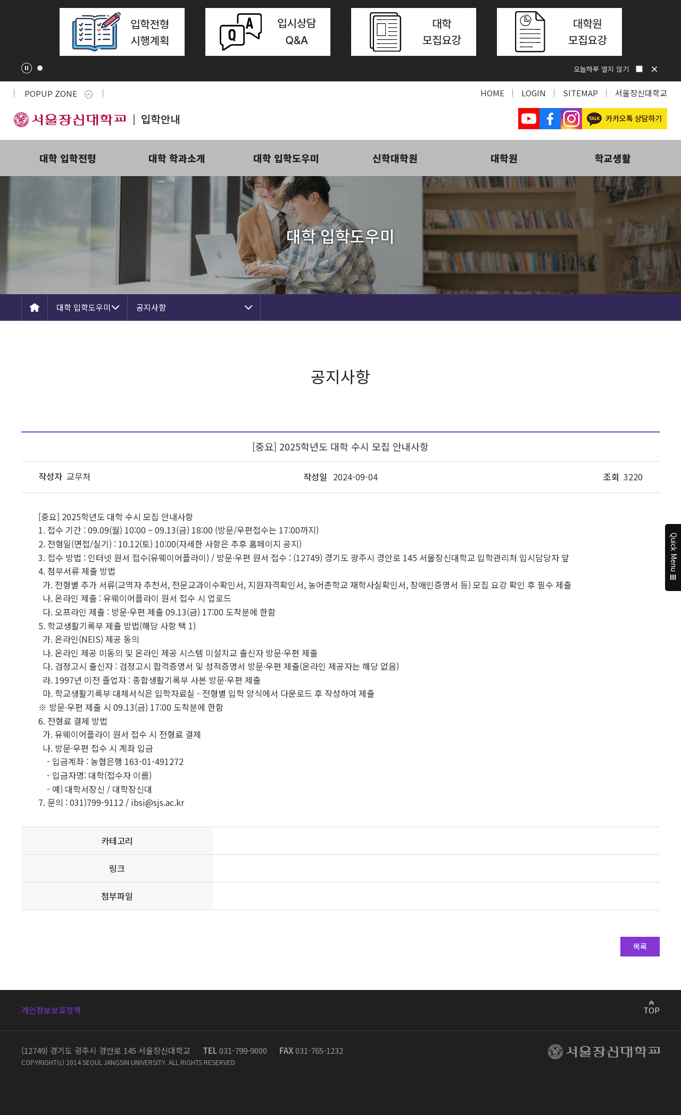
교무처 (78, 476)
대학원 (504, 158)
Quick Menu (673, 557)
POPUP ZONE (58, 93)
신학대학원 (395, 158)
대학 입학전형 (67, 158)
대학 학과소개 (176, 158)
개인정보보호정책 (51, 1010)
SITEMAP (580, 92)
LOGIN (533, 92)
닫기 (654, 69)
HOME (492, 92)
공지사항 (151, 307)
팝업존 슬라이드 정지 (26, 68)
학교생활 (613, 158)
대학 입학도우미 (286, 158)
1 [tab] (40, 68)
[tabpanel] (122, 32)
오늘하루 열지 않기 (601, 68)
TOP (651, 1010)
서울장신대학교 (641, 92)
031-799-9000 (243, 1050)
